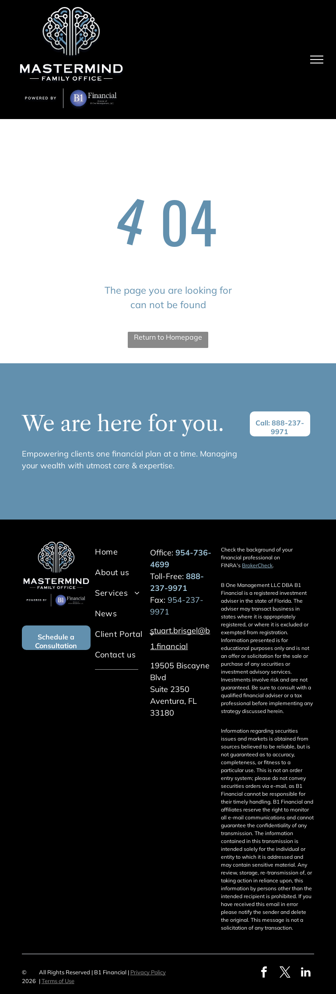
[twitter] (284, 973)
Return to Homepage (168, 337)
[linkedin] (306, 973)
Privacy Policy (148, 972)
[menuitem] (130, 551)
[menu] (316, 59)
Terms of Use (58, 980)
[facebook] (264, 973)
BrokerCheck (257, 565)
